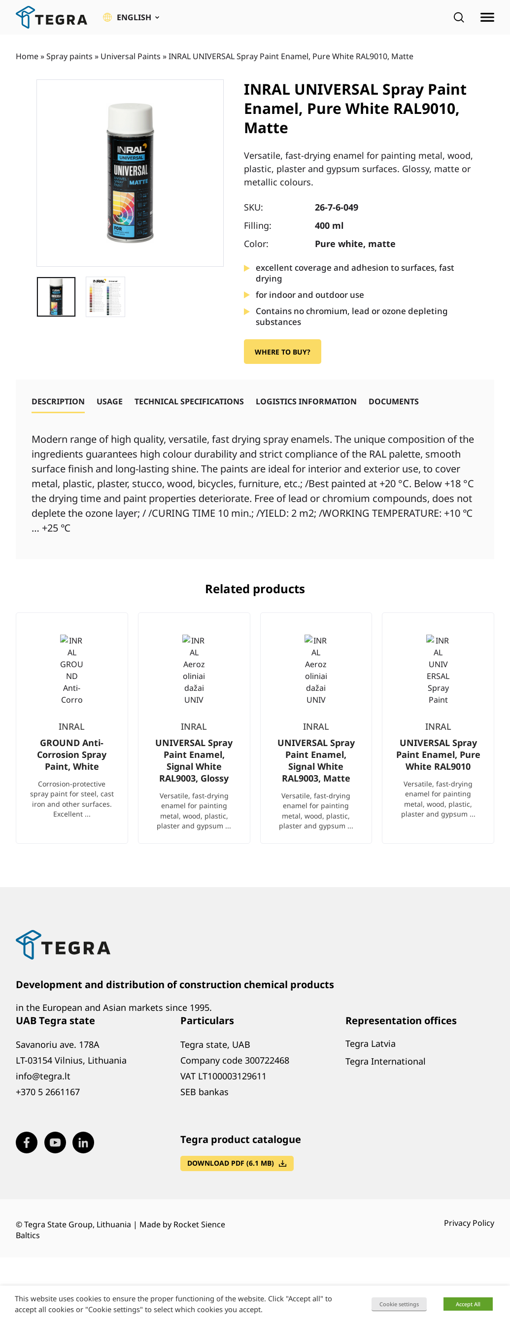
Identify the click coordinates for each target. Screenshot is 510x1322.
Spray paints (69, 56)
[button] (131, 17)
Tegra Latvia (370, 1043)
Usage (110, 401)
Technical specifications (189, 401)
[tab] (58, 401)
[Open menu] (487, 17)
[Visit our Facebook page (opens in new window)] (26, 1142)
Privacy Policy (469, 1222)
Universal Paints (131, 56)
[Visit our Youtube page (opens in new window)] (55, 1142)
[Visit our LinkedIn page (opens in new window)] (83, 1142)
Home (27, 56)
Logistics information (306, 401)
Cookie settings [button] (399, 1304)
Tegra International (385, 1061)
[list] (255, 735)
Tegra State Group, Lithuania (77, 1224)
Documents (394, 401)
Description (58, 401)
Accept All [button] (468, 1304)
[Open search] (459, 17)
